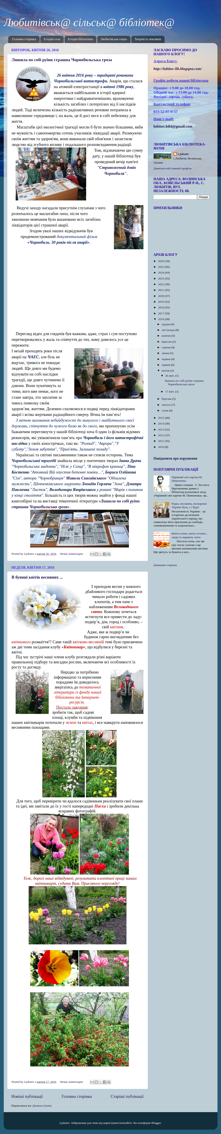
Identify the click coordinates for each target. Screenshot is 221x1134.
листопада (168, 330)
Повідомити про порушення (175, 458)
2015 (161, 417)
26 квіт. (170, 375)
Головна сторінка (24, 39)
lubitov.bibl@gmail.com (173, 126)
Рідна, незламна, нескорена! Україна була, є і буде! (189, 505)
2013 (161, 429)
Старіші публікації (127, 1096)
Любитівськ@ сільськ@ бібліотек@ (89, 22)
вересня (167, 341)
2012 (161, 435)
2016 (161, 319)
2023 (161, 278)
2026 (161, 261)
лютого (166, 404)
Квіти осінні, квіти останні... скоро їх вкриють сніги (190, 535)
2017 (161, 313)
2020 (161, 296)
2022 (161, 284)
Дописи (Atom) (42, 1105)
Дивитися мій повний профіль (173, 168)
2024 (161, 272)
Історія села (52, 39)
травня (166, 364)
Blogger (156, 1123)
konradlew (125, 1123)
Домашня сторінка (165, 565)
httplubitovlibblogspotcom (178, 69)
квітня (166, 370)
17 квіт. (170, 391)
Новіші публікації (27, 1096)
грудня (166, 324)
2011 (161, 441)
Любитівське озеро (113, 39)
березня (167, 398)
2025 (161, 266)
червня (166, 359)
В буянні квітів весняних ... (37, 577)
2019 (161, 301)
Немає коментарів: (72, 553)
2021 (161, 290)
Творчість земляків (148, 39)
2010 (161, 447)
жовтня (167, 335)
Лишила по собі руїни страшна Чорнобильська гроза (62, 59)
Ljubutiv (183, 154)
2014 (161, 423)
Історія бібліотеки (80, 39)
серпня (166, 347)
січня (165, 410)
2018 (161, 307)
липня (166, 353)
